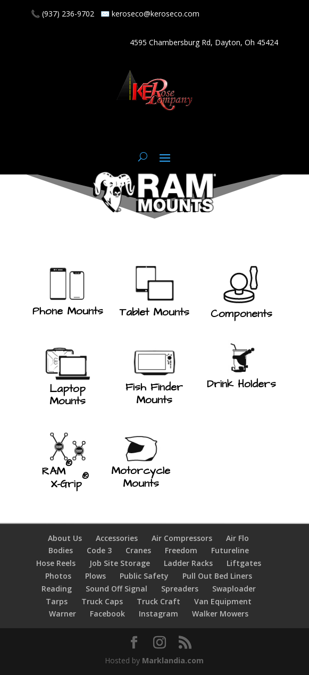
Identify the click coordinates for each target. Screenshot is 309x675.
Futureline (230, 550)
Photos (58, 576)
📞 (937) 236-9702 (62, 14)
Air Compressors (182, 538)
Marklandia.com (173, 660)
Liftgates (244, 563)
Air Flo (237, 538)
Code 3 (99, 550)
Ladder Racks (188, 563)
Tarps (57, 601)
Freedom (181, 550)
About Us (65, 538)
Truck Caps (102, 601)
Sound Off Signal (116, 589)
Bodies (60, 550)
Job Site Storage (119, 563)
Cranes (138, 550)
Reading (56, 589)
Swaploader (234, 589)
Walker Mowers (220, 614)
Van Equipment (223, 601)
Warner (62, 614)
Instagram (158, 614)
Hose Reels (56, 563)
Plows (95, 576)
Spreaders (179, 589)
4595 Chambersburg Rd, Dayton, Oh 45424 (204, 42)
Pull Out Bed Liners (217, 576)
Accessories (117, 538)
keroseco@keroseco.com (155, 14)
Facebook (107, 614)
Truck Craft (158, 601)
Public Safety (144, 576)
